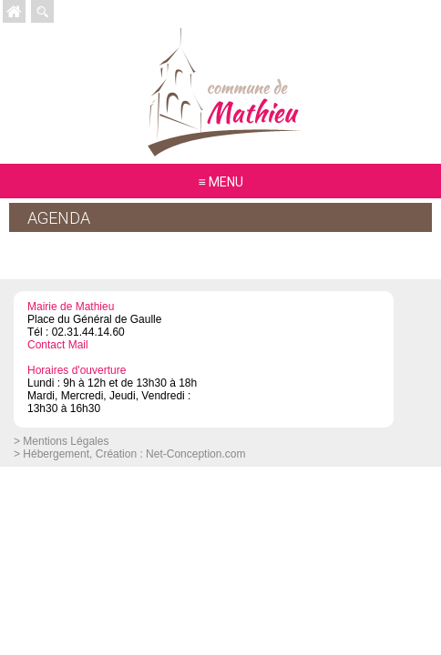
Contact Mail (57, 344)
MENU (226, 182)
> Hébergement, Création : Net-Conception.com (129, 454)
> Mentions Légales (61, 441)
